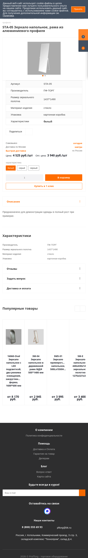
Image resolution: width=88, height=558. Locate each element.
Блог (44, 447)
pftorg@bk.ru (64, 508)
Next (83, 309)
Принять (78, 9)
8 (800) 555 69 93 (32, 508)
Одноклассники (39, 492)
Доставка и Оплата (44, 430)
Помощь (44, 424)
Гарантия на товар (44, 434)
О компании (44, 411)
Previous (77, 309)
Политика (8, 15)
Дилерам (44, 439)
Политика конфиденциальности (44, 416)
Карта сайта (44, 457)
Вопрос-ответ (44, 453)
